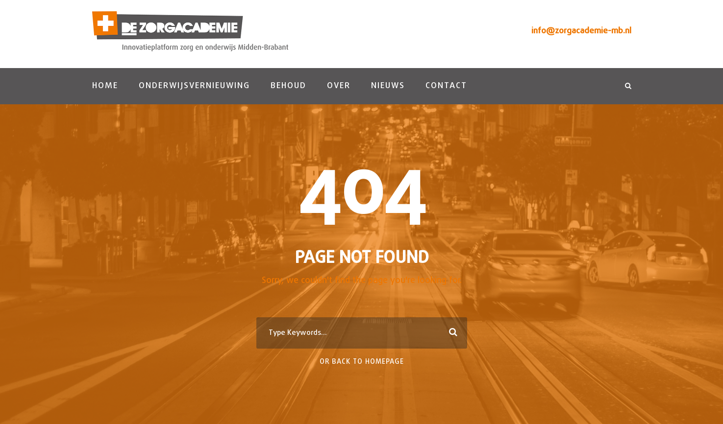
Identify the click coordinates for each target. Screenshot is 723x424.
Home (105, 86)
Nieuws (388, 86)
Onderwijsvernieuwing (194, 86)
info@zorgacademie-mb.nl (581, 31)
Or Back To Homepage (362, 362)
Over (338, 86)
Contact (446, 86)
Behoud (288, 86)
